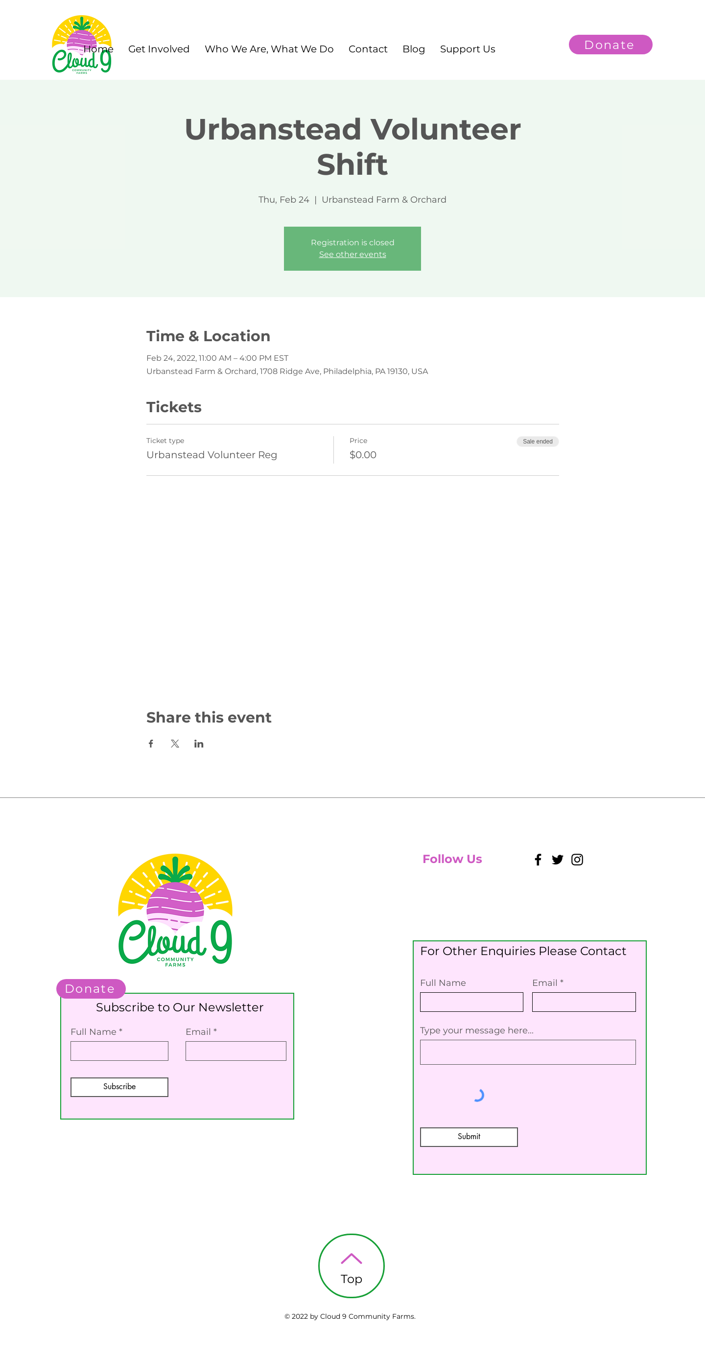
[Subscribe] (119, 1087)
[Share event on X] (175, 744)
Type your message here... (477, 1030)
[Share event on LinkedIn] (199, 744)
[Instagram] (577, 859)
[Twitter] (557, 859)
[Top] (351, 1266)
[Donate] (611, 44)
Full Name (93, 1032)
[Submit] (469, 1137)
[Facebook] (538, 859)
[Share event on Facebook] (151, 744)
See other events (352, 254)
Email (198, 1032)
